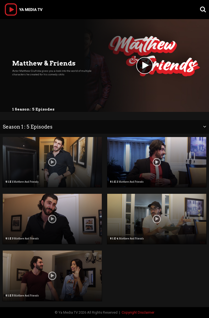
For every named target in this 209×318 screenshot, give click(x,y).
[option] (52, 162)
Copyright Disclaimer (138, 312)
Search (203, 10)
